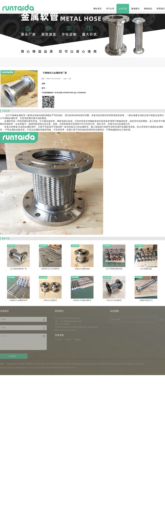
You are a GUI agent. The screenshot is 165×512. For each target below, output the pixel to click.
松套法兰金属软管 (50, 300)
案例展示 (135, 8)
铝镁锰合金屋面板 (97, 364)
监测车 (117, 364)
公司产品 (123, 8)
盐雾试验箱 (86, 364)
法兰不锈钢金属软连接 (114, 269)
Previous (158, 48)
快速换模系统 (77, 364)
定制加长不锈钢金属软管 (82, 300)
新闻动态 (148, 8)
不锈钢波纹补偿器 (31, 364)
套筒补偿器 (50, 364)
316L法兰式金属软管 (114, 300)
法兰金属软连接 (146, 269)
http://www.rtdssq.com (68, 330)
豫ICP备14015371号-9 (67, 368)
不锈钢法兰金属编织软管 (18, 300)
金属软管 (21, 364)
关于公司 (110, 8)
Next (6, 48)
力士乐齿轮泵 (139, 364)
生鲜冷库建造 (109, 364)
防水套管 (42, 364)
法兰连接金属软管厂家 (18, 269)
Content (23, 342)
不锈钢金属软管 (146, 61)
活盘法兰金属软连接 (82, 269)
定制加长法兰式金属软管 (50, 269)
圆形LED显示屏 (60, 364)
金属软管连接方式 (146, 300)
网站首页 (97, 8)
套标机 (122, 364)
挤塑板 (68, 364)
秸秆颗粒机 (130, 364)
